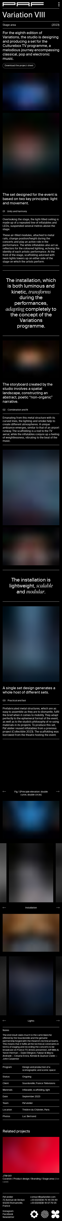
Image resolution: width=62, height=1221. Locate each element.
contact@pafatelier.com (43, 1197)
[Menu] (57, 4)
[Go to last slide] (4, 791)
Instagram (8, 1211)
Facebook (8, 1214)
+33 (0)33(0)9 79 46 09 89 (44, 1200)
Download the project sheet (19, 65)
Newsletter (8, 1217)
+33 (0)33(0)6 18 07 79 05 (43, 1203)
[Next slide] (57, 791)
